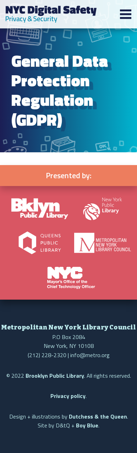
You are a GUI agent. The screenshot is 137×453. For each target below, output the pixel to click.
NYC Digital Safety (51, 14)
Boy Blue (87, 425)
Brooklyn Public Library (55, 375)
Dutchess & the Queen (98, 416)
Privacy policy (68, 396)
